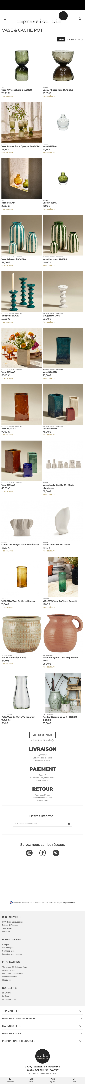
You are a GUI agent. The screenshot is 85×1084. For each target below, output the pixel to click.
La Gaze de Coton (9, 999)
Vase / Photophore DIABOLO (16, 90)
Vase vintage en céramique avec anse (60, 659)
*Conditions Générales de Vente (14, 967)
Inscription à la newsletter (12, 954)
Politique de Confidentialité (12, 974)
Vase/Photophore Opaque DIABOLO (20, 146)
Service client (7, 928)
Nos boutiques (7, 948)
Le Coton (5, 996)
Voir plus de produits (42, 735)
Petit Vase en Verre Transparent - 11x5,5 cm (19, 718)
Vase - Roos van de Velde (56, 544)
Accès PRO (6, 932)
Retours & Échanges (10, 925)
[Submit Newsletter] (69, 823)
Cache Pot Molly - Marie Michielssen (20, 544)
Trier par (71, 39)
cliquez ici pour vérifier (66, 903)
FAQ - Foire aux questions (12, 922)
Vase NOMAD (8, 372)
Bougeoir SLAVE (10, 315)
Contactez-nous (8, 951)
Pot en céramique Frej (13, 657)
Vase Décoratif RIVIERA (13, 259)
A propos (5, 945)
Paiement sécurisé (9, 977)
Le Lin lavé (6, 993)
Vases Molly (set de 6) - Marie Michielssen (58, 486)
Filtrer (61, 39)
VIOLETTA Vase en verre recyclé (18, 601)
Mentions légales (8, 970)
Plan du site (6, 980)
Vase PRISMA (50, 146)
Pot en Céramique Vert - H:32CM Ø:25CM (60, 718)
